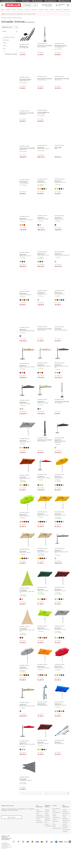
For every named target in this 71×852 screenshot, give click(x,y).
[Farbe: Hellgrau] (46, 189)
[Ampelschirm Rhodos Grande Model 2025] (62, 242)
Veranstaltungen (48, 825)
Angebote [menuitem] (58, 9)
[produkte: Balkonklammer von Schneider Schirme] (44, 701)
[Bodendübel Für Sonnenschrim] (62, 730)
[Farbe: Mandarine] (22, 300)
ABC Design (6, 40)
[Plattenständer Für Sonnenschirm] (27, 169)
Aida (4, 51)
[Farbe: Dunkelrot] (42, 189)
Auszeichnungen (66, 829)
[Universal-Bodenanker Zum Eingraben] (44, 100)
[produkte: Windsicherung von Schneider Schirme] (27, 41)
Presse (54, 824)
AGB (8, 835)
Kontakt (54, 815)
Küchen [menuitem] (8, 9)
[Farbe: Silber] (20, 409)
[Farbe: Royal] (20, 300)
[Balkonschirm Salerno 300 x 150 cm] (27, 242)
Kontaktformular (56, 817)
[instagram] (23, 842)
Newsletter (47, 815)
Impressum (4, 835)
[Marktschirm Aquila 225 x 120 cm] (62, 169)
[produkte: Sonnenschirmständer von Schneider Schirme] (27, 74)
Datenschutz (4, 837)
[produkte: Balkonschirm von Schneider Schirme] (27, 251)
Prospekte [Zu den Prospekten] (25, 1)
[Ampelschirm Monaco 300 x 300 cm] (44, 135)
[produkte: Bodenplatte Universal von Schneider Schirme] (62, 41)
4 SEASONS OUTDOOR (8, 37)
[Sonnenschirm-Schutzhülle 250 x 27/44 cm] (44, 34)
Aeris (4, 48)
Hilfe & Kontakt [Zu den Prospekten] (37, 1)
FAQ (53, 822)
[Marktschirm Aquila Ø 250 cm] (44, 169)
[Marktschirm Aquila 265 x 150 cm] (27, 465)
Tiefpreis (46, 813)
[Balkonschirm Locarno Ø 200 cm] (62, 281)
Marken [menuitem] (52, 9)
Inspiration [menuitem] (67, 9)
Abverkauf (47, 809)
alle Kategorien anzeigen (11, 53)
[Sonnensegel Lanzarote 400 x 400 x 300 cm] (27, 578)
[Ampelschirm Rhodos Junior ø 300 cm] (27, 206)
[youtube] (28, 842)
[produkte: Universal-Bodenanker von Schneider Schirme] (44, 108)
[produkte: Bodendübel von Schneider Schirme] (62, 740)
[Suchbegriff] (29, 5)
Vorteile (64, 817)
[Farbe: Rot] (24, 225)
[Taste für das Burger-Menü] (2, 5)
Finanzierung (55, 821)
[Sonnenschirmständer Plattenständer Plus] (27, 67)
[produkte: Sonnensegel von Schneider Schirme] (62, 143)
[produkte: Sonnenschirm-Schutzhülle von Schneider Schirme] (44, 41)
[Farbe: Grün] (44, 189)
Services (54, 819)
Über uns (64, 815)
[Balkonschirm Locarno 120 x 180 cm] (27, 281)
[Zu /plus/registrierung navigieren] (11, 817)
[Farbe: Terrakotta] (24, 447)
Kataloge (47, 824)
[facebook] (14, 842)
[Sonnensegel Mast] (62, 135)
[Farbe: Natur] (38, 189)
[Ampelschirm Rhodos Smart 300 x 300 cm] (62, 539)
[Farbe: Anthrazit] (38, 225)
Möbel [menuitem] (2, 9)
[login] (60, 5)
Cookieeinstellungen (6, 838)
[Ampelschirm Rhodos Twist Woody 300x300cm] (62, 428)
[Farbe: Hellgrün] (22, 373)
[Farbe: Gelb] (40, 189)
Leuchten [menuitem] (20, 9)
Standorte (65, 809)
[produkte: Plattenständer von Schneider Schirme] (27, 178)
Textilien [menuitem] (27, 9)
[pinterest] (18, 842)
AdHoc (4, 45)
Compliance (65, 831)
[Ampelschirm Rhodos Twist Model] (44, 206)
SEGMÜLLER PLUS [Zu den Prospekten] (64, 1)
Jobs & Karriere (66, 813)
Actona (5, 42)
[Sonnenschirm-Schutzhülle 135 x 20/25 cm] (62, 390)
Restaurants (65, 811)
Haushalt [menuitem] (34, 9)
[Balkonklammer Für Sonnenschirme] (44, 692)
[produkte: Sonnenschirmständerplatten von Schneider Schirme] (27, 143)
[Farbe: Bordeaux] (59, 189)
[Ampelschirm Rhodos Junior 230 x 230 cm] (27, 353)
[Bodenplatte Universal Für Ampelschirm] (62, 34)
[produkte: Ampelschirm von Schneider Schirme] (44, 143)
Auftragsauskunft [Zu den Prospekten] (50, 1)
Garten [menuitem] (14, 9)
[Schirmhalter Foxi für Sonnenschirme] (62, 317)
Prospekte (47, 811)
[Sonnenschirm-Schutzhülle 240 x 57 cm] (62, 67)
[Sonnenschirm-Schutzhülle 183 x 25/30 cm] (44, 317)
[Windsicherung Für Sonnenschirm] (27, 34)
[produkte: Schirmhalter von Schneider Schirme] (62, 326)
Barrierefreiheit (5, 839)
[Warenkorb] (68, 5)
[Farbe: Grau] (24, 261)
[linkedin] (32, 842)
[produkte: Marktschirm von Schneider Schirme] (44, 178)
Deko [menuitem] (46, 9)
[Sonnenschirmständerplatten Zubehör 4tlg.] (27, 136)
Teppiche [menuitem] (40, 9)
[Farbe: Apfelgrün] (22, 225)
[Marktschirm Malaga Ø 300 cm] (62, 206)
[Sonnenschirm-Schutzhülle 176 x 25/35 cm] (44, 67)
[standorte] (47, 5)
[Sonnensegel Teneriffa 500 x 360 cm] (27, 767)
